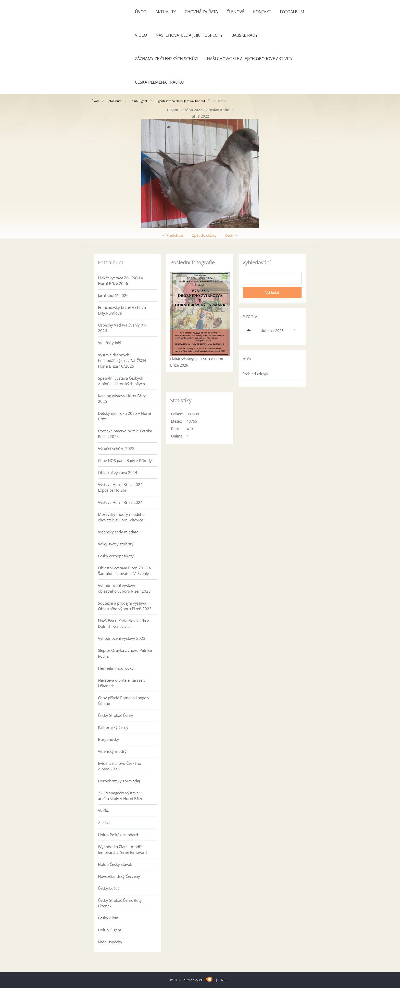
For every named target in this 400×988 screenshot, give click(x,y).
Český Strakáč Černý (115, 715)
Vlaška (103, 810)
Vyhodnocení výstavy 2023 (121, 638)
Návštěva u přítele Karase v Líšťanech (121, 683)
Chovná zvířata (201, 12)
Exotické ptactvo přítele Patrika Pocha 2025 (125, 433)
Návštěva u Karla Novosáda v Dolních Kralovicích (123, 623)
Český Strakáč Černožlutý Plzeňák (120, 903)
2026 (279, 330)
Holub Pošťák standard (118, 834)
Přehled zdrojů (255, 373)
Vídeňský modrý (112, 751)
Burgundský (108, 739)
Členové (235, 12)
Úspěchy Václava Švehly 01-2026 (122, 327)
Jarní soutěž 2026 (113, 295)
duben (266, 330)
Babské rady (244, 35)
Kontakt (262, 12)
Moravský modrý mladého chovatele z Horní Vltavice (121, 517)
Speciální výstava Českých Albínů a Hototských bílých (121, 381)
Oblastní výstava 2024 (117, 472)
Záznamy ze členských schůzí (166, 58)
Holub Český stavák (115, 864)
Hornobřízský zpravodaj (119, 780)
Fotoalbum (292, 12)
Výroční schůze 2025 (116, 448)
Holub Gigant (138, 101)
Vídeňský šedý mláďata (118, 531)
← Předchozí (172, 235)
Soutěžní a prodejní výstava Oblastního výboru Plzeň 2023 (125, 606)
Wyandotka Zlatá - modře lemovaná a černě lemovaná (122, 849)
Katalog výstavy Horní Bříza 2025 (122, 398)
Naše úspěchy (110, 941)
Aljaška (104, 822)
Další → (231, 235)
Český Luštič (108, 888)
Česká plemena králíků (159, 82)
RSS (224, 980)
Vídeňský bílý (109, 342)
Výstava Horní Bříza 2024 (120, 502)
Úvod (141, 12)
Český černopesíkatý (116, 555)
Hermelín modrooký (116, 668)
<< (249, 330)
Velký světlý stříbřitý (115, 543)
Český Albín (108, 917)
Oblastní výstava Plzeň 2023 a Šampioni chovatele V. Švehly (124, 570)
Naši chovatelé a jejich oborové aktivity (250, 58)
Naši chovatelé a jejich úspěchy (189, 35)
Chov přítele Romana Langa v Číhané (123, 700)
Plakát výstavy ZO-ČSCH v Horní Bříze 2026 (120, 280)
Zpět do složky (204, 235)
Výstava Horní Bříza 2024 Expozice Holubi (120, 487)
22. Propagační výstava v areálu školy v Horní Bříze (120, 795)
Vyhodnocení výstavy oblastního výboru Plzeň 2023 (124, 588)
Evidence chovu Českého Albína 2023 (119, 766)
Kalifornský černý (113, 727)
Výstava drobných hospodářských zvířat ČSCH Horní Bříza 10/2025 (122, 360)
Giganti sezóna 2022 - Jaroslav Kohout (180, 101)
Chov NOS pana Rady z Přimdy (125, 460)
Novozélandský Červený (119, 876)
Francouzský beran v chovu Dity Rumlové (122, 310)
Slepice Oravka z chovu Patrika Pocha (125, 653)
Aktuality (165, 12)
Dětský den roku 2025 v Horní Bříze (124, 416)
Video (141, 35)
